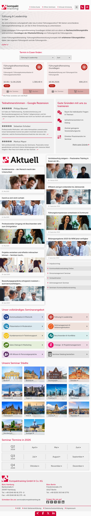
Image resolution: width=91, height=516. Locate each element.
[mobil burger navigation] (77, 7)
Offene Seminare (48, 7)
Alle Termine (12, 91)
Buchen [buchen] (33, 91)
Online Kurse (34, 7)
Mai (56, 447)
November (56, 466)
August (56, 457)
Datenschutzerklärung (53, 508)
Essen (7, 86)
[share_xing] (37, 513)
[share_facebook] (43, 513)
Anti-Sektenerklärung (31, 508)
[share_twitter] (48, 513)
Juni (78, 447)
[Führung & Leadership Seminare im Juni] (82, 7)
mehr (5, 45)
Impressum (70, 508)
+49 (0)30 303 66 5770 (59, 492)
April (34, 447)
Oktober (34, 466)
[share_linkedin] (53, 513)
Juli (34, 457)
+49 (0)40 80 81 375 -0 (14, 492)
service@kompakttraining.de (28, 500)
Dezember (78, 466)
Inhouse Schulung (64, 7)
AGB (18, 508)
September (78, 457)
